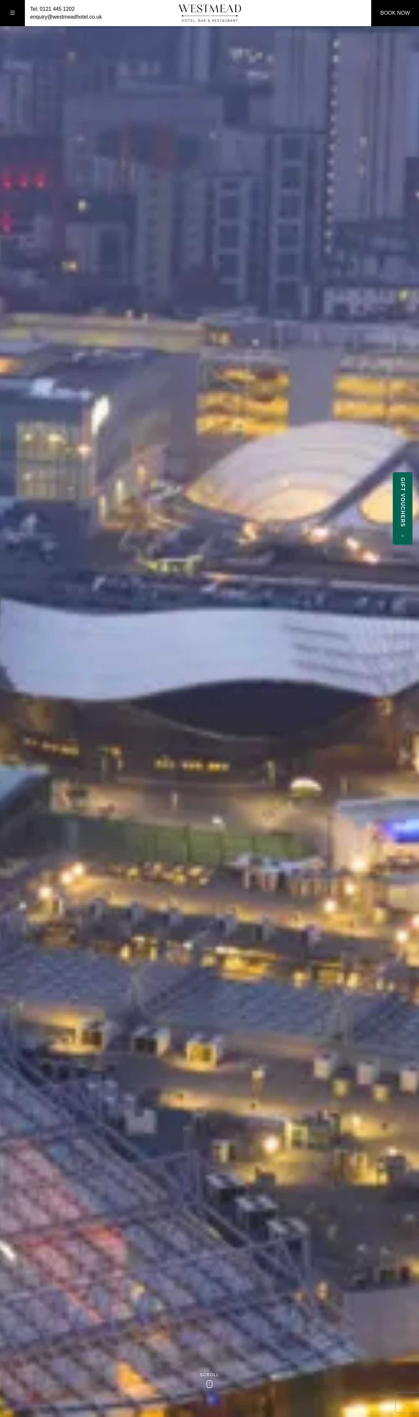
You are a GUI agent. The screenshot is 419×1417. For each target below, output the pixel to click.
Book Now (395, 13)
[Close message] (409, 536)
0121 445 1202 (57, 9)
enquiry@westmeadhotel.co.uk (66, 17)
